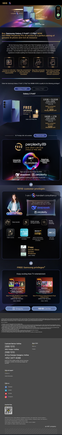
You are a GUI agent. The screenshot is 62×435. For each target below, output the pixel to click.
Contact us (7, 374)
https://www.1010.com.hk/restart (37, 321)
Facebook (10, 387)
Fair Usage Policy (34, 418)
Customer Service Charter (23, 421)
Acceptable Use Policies (25, 418)
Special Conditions (28, 420)
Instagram (10, 397)
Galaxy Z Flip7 (41, 89)
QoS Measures (44, 420)
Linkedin (10, 391)
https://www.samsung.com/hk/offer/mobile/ (52, 328)
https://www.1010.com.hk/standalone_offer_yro (52, 325)
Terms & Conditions (41, 418)
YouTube (10, 394)
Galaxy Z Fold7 (21, 89)
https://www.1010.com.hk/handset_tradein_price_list (10, 330)
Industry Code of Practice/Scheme (11, 421)
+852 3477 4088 (13, 358)
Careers (34, 349)
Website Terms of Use (9, 418)
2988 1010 (10, 352)
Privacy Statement (17, 418)
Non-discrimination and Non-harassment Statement (14, 420)
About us (34, 347)
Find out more (40, 136)
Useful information (9, 377)
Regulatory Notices (36, 420)
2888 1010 (10, 347)
